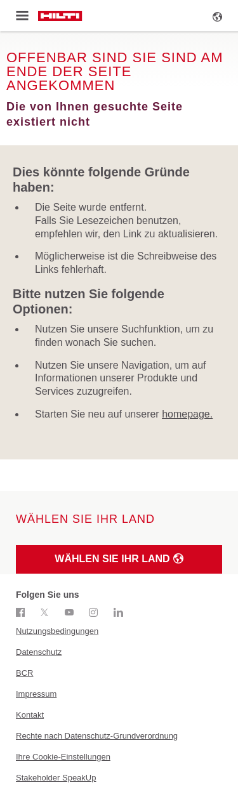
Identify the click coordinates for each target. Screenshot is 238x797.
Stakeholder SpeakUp (56, 777)
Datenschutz (39, 652)
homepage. (187, 414)
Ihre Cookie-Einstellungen (63, 756)
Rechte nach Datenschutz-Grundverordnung (97, 736)
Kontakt (30, 715)
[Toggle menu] (21, 16)
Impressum (36, 694)
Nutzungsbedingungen (57, 631)
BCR (24, 673)
